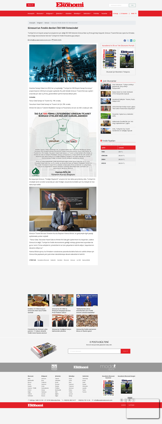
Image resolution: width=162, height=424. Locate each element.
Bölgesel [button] (49, 13)
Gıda (83, 382)
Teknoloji (85, 378)
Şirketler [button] (59, 13)
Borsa (29, 382)
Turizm (84, 392)
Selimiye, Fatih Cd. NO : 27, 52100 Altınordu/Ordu (43, 400)
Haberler (53, 260)
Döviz (29, 384)
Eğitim (57, 394)
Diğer (29, 392)
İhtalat (57, 386)
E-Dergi (115, 13)
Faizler (30, 386)
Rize (42, 380)
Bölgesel (39, 23)
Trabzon (43, 382)
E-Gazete (124, 13)
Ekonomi (66, 260)
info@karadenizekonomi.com (39, 40)
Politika (96, 13)
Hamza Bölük (86, 260)
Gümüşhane (45, 388)
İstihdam (30, 396)
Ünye (70, 378)
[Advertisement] (49, 280)
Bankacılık (31, 380)
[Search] (118, 5)
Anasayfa (31, 13)
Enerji (84, 380)
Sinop (43, 390)
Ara (132, 5)
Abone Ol (30, 5)
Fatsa (70, 390)
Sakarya (43, 392)
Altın (29, 378)
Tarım (84, 390)
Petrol (29, 390)
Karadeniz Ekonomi (43, 260)
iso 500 (79, 260)
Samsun (43, 384)
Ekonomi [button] (40, 13)
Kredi (56, 382)
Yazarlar (104, 13)
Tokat (70, 392)
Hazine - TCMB (32, 388)
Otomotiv (85, 386)
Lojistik (84, 388)
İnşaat (84, 384)
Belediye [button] (77, 13)
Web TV (133, 13)
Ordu (42, 386)
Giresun (47, 23)
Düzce (43, 396)
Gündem (68, 13)
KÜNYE (123, 405)
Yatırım (30, 394)
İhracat (57, 384)
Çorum (43, 394)
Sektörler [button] (87, 13)
